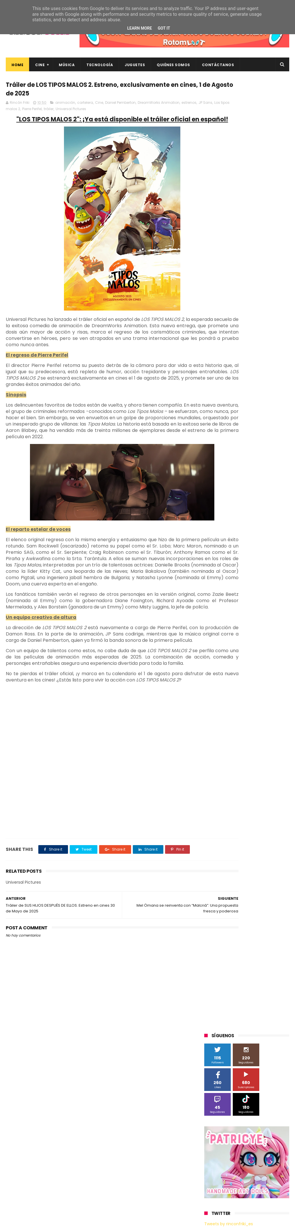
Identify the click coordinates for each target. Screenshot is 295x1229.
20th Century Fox (222, 405)
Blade (237, 447)
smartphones (219, 639)
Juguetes (135, 64)
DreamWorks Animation (158, 105)
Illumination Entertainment (231, 479)
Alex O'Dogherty (221, 437)
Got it (164, 28)
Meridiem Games (222, 490)
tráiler (98, 112)
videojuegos (243, 650)
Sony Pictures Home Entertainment (238, 533)
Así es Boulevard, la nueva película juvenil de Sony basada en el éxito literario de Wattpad (257, 1168)
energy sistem (255, 618)
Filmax (247, 458)
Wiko (211, 586)
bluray (269, 586)
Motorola (215, 501)
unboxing (215, 650)
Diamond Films (220, 458)
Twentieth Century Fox (227, 554)
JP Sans (30, 112)
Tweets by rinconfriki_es (228, 273)
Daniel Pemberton (120, 105)
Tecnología (99, 64)
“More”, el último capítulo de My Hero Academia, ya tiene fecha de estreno (259, 1138)
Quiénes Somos (173, 64)
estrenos (13, 112)
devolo (213, 618)
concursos (216, 607)
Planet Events (263, 511)
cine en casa (242, 596)
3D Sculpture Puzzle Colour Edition (237, 416)
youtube (269, 650)
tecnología (249, 639)
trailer (272, 639)
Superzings (217, 543)
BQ (267, 437)
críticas (240, 607)
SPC (210, 522)
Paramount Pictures (225, 511)
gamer (237, 628)
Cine (40, 64)
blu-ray (250, 586)
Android (250, 437)
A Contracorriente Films (228, 426)
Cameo (256, 447)
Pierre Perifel (81, 112)
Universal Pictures (120, 112)
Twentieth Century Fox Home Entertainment (233, 565)
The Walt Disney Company (259, 543)
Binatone (215, 447)
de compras (265, 607)
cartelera (85, 105)
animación (65, 105)
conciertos (271, 596)
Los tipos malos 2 (54, 112)
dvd (230, 618)
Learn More (139, 28)
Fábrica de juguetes (225, 469)
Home (17, 64)
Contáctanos (218, 64)
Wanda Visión (259, 575)
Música (67, 64)
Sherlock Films (234, 522)
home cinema (263, 628)
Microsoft (254, 490)
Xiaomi (230, 586)
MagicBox (272, 479)
